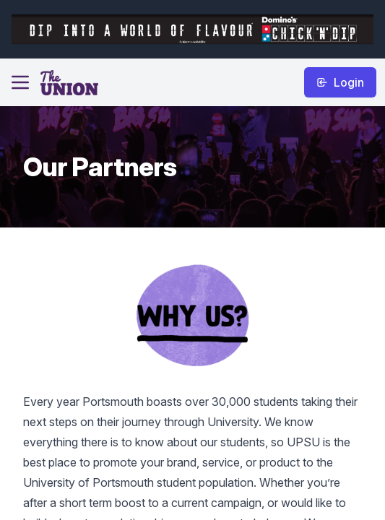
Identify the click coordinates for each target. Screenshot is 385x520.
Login (340, 82)
